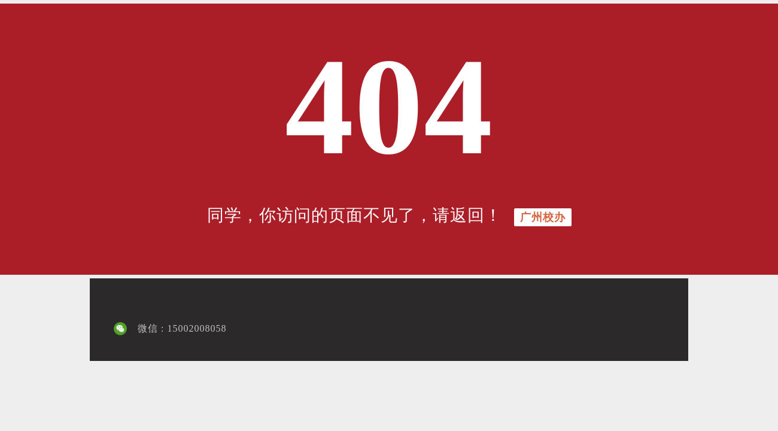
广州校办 (543, 217)
